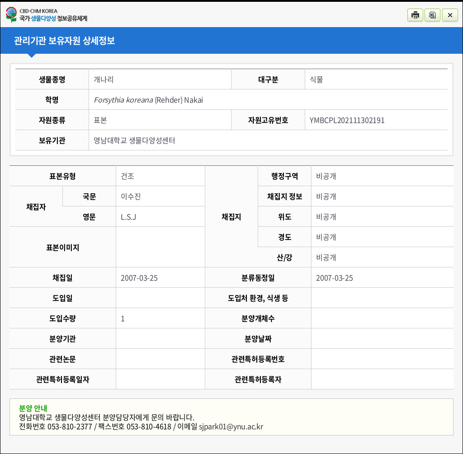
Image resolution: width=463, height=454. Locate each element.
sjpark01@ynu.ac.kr (231, 426)
